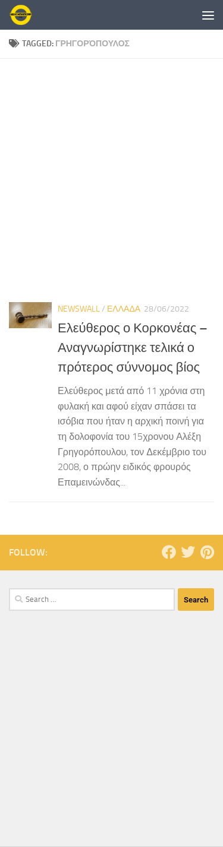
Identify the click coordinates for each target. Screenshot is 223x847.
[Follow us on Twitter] (188, 552)
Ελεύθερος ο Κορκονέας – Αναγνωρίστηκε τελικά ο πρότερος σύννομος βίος (133, 348)
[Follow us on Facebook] (169, 552)
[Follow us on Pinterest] (207, 552)
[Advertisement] (111, 176)
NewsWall (79, 309)
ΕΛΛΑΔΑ (123, 309)
